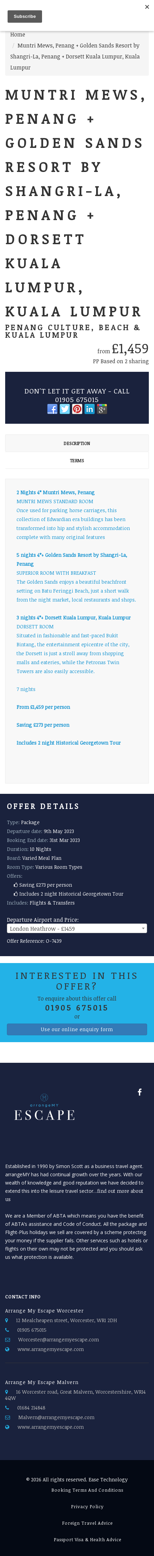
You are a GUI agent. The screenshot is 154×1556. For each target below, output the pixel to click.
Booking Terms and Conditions (87, 1490)
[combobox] (77, 928)
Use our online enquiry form (77, 1029)
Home (17, 34)
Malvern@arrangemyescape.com (56, 1417)
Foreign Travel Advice (87, 1523)
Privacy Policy (87, 1506)
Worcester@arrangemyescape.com (58, 1339)
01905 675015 (32, 1330)
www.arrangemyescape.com (51, 1349)
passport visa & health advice (87, 1539)
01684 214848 (31, 1407)
